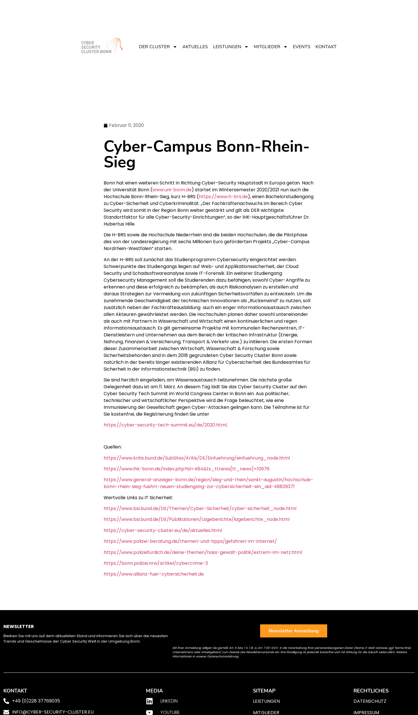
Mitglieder (271, 46)
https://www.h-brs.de (223, 196)
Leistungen (231, 46)
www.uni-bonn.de (172, 189)
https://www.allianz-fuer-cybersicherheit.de (154, 574)
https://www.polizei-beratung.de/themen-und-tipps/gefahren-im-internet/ (190, 541)
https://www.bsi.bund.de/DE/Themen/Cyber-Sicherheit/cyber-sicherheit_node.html (200, 508)
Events (301, 47)
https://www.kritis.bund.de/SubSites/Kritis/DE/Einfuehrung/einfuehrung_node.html (197, 458)
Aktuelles (195, 47)
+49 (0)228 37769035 (36, 701)
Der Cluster (158, 46)
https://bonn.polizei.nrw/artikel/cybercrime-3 (156, 563)
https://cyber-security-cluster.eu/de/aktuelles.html (163, 530)
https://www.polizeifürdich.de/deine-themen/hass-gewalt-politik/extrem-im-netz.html (203, 552)
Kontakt (326, 47)
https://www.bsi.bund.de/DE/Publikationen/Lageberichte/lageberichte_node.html (197, 519)
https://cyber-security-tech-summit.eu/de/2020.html (165, 425)
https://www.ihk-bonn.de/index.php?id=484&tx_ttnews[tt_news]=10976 (187, 469)
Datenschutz (369, 701)
